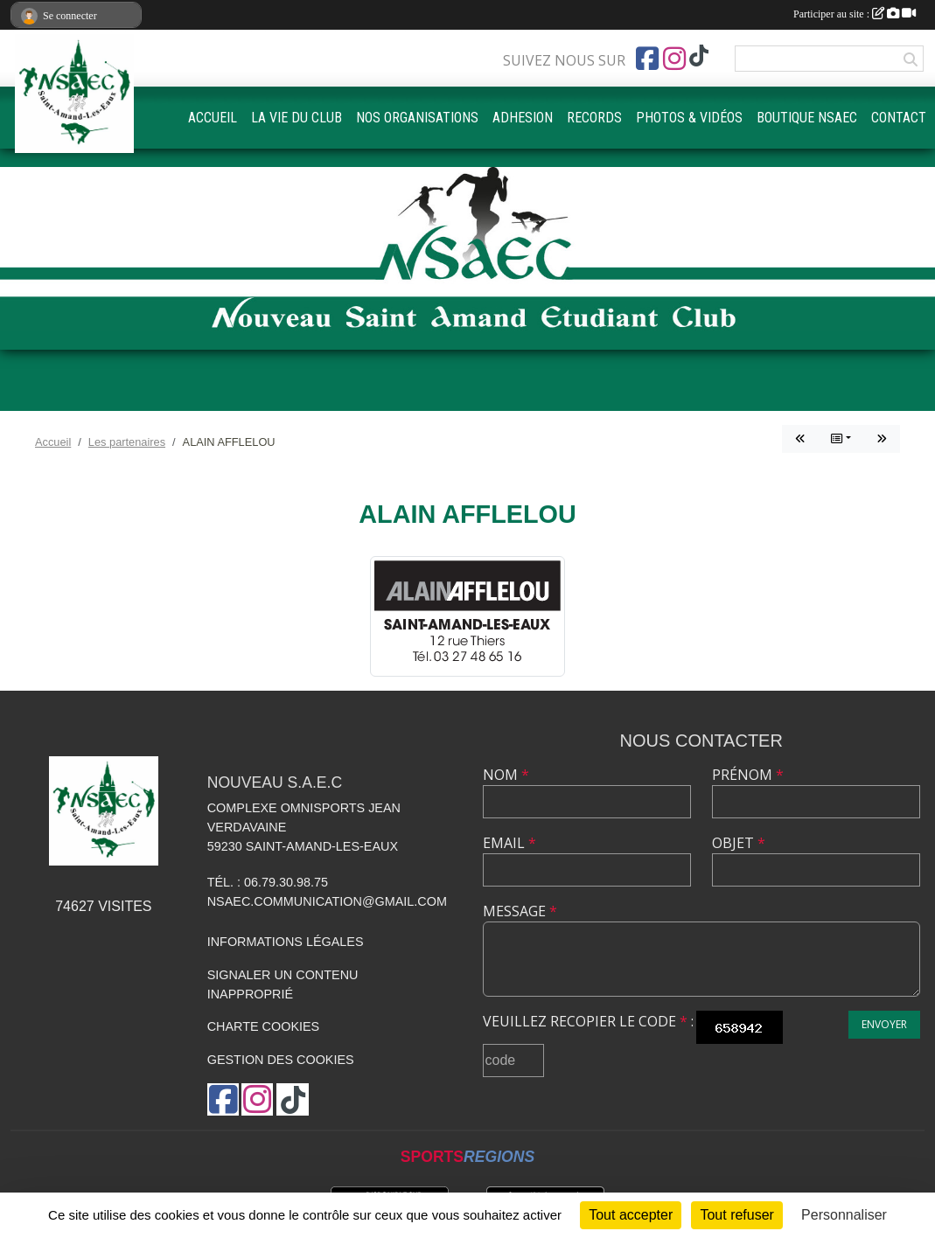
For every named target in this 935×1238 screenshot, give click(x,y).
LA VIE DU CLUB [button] (296, 117)
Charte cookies (263, 1026)
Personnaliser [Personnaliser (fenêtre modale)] (844, 1214)
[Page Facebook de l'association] (647, 58)
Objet (738, 842)
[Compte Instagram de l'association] (674, 58)
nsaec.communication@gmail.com (327, 901)
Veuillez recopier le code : (588, 1021)
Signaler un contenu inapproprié (283, 984)
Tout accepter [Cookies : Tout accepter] (631, 1214)
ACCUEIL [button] (212, 117)
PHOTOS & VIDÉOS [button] (689, 117)
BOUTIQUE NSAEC (807, 117)
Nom (506, 774)
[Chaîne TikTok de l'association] (698, 56)
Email (509, 842)
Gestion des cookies (280, 1060)
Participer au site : (854, 14)
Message (520, 911)
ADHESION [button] (522, 117)
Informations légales (285, 942)
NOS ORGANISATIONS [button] (417, 117)
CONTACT (898, 117)
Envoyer (884, 1024)
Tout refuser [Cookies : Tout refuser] (736, 1214)
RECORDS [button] (594, 117)
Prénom (748, 774)
